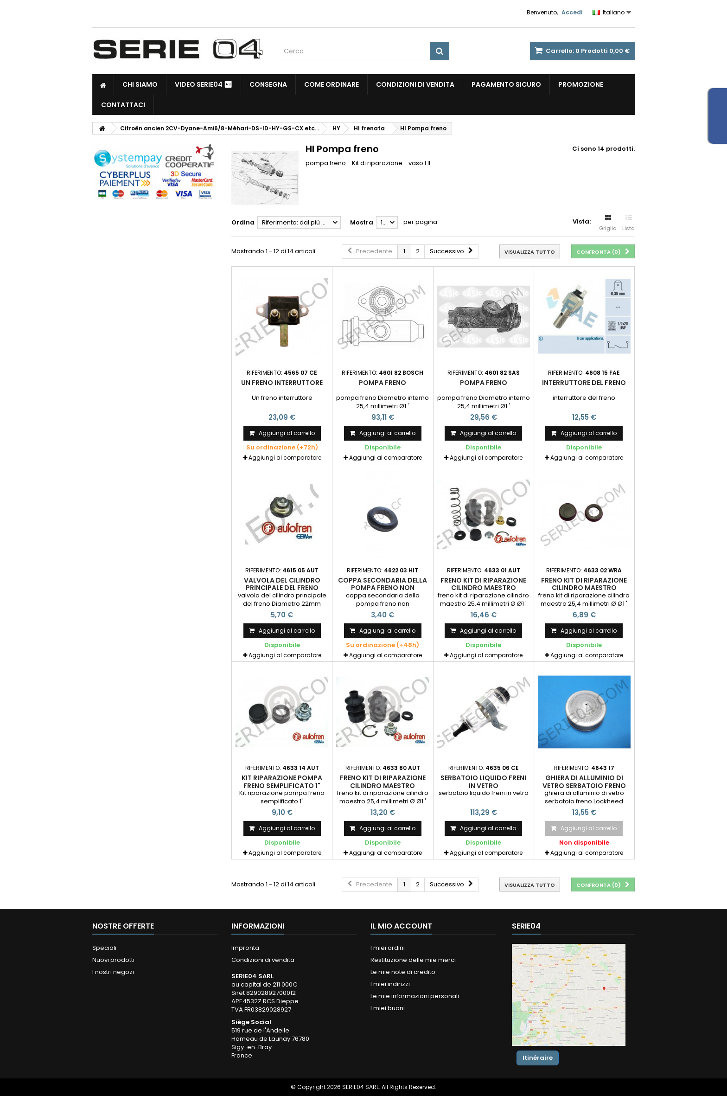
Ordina (243, 222)
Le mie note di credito (402, 972)
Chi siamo (140, 84)
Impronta (245, 947)
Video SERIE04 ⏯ (203, 84)
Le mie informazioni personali (414, 996)
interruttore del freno (584, 382)
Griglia (608, 223)
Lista (628, 223)
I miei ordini (387, 947)
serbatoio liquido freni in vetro (483, 781)
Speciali (104, 947)
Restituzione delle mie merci (413, 959)
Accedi (571, 12)
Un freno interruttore (282, 382)
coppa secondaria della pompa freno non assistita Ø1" (382, 588)
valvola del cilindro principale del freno (282, 584)
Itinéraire (538, 1057)
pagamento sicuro (506, 84)
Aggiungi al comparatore (285, 457)
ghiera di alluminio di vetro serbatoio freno (584, 781)
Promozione (580, 84)
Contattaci (123, 104)
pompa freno (382, 382)
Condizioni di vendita (415, 84)
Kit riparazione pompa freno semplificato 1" (282, 781)
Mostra (361, 222)
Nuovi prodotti (113, 959)
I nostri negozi (113, 972)
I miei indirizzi (390, 984)
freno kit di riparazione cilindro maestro (483, 584)
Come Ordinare (331, 84)
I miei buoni (387, 1008)
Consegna (268, 84)
